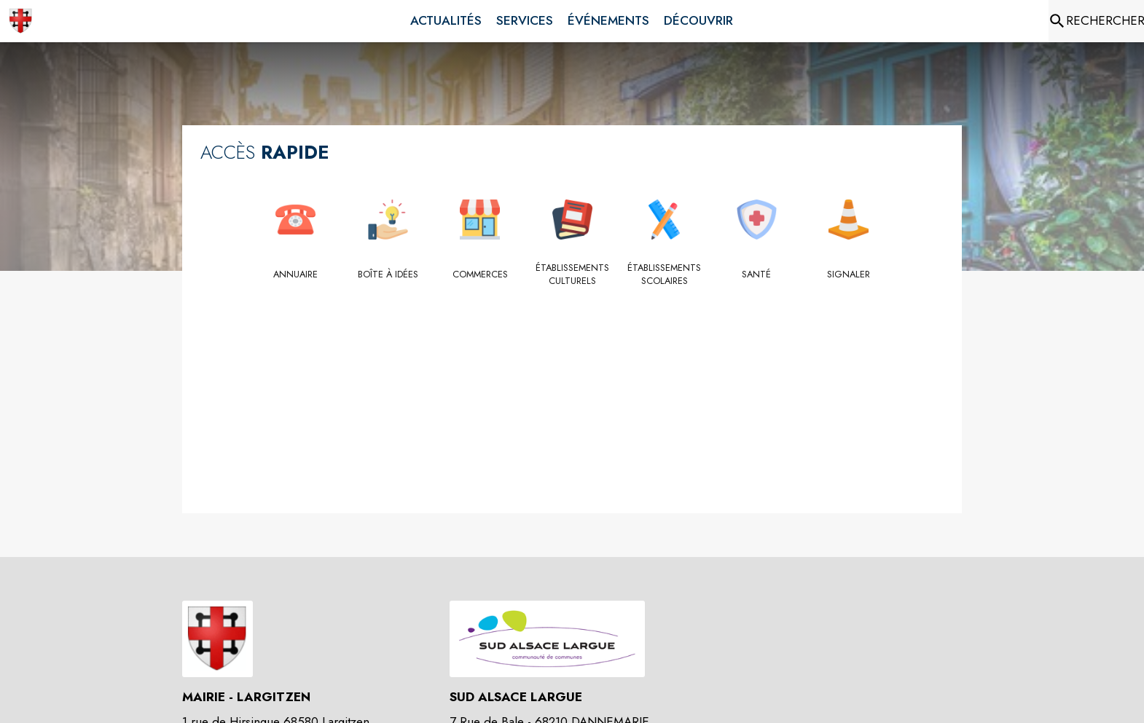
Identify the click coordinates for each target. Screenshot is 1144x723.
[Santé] (756, 274)
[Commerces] (479, 274)
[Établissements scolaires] (664, 274)
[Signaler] (848, 274)
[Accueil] (20, 21)
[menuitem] (446, 21)
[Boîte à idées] (388, 274)
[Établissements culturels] (572, 274)
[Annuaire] (295, 274)
